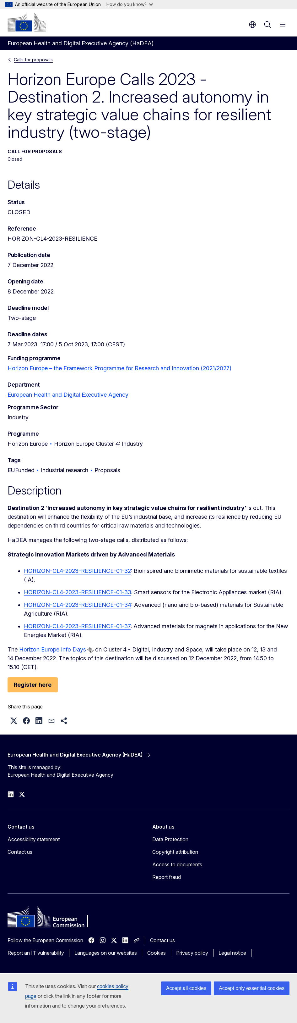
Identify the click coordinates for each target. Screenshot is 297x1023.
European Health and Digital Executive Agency (68, 394)
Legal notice (232, 953)
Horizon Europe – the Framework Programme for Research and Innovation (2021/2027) (119, 368)
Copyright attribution (175, 852)
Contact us (20, 852)
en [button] (252, 24)
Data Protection (170, 839)
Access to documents (177, 864)
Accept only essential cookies (251, 988)
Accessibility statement (34, 839)
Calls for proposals (33, 59)
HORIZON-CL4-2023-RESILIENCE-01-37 (77, 626)
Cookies (156, 953)
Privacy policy (192, 953)
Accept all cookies (186, 988)
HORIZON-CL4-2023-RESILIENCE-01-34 (77, 604)
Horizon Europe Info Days (52, 649)
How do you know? (129, 4)
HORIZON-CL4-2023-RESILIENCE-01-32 (77, 570)
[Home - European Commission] (27, 22)
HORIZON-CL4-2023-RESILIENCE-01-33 (77, 592)
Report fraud (166, 877)
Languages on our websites (105, 953)
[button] (14, 721)
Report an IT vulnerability (36, 953)
